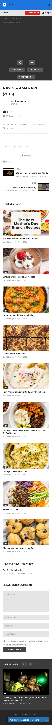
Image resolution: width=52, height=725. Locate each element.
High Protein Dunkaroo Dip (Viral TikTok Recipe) (25, 392)
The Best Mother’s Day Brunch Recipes (21, 238)
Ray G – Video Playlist (13, 570)
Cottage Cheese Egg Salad (15, 471)
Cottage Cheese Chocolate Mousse (19, 277)
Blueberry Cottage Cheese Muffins (19, 548)
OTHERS (24, 125)
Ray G (8, 162)
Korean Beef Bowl (11, 510)
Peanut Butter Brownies (14, 354)
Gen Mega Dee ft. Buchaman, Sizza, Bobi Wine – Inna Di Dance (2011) (25, 698)
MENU (5, 13)
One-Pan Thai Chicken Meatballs (18, 315)
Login (46, 13)
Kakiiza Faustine (18, 101)
